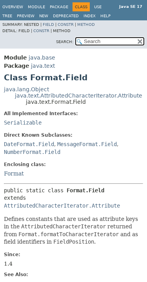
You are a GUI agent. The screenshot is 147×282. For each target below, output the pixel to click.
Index (89, 16)
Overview (12, 7)
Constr (66, 24)
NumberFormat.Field (32, 152)
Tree (7, 16)
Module (36, 7)
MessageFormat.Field (87, 144)
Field (48, 24)
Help (105, 16)
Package (59, 7)
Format (14, 173)
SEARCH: (64, 42)
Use (98, 7)
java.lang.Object (26, 89)
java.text (43, 66)
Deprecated (66, 16)
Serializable (23, 122)
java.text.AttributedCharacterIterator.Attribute (78, 95)
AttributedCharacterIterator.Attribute (62, 205)
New (43, 16)
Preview (25, 16)
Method (86, 24)
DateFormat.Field (29, 144)
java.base (42, 57)
